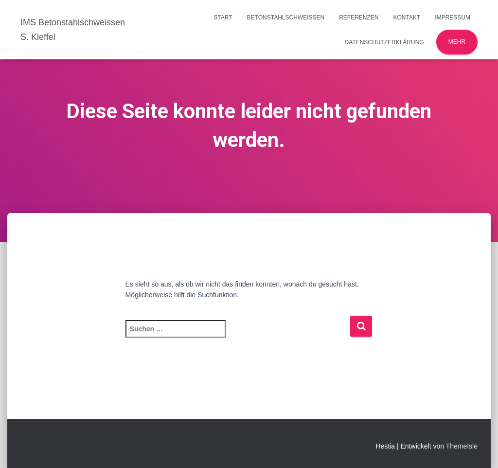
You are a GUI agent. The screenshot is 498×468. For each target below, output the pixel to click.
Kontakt (407, 17)
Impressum (452, 17)
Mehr (456, 41)
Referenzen (358, 17)
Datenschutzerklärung (384, 42)
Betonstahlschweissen (286, 17)
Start (222, 17)
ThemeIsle (462, 446)
